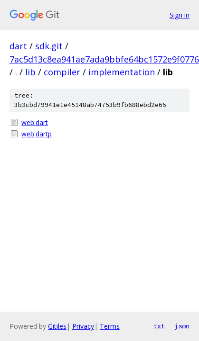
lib (30, 72)
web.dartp (36, 133)
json (182, 326)
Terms (110, 326)
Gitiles (57, 326)
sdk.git (49, 46)
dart (18, 46)
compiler (62, 72)
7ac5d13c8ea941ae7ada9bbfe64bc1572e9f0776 (104, 59)
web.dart (34, 122)
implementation (121, 72)
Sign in (180, 14)
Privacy (83, 326)
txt (159, 326)
